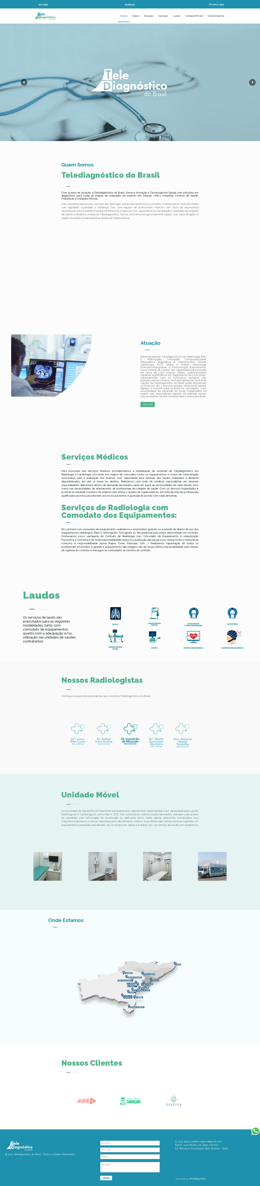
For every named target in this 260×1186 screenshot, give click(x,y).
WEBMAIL (130, 4)
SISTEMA (43, 4)
